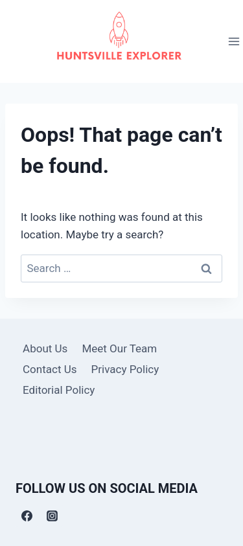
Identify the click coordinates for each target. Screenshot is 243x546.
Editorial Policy (59, 389)
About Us (45, 348)
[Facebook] (27, 516)
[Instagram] (52, 516)
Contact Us (49, 369)
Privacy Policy (125, 369)
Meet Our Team (119, 348)
